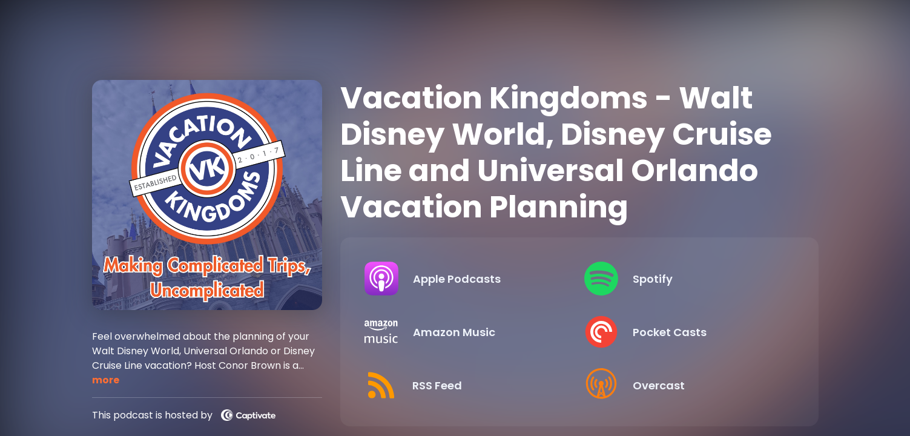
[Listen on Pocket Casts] (684, 332)
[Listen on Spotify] (684, 278)
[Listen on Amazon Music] (465, 332)
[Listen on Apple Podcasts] (465, 278)
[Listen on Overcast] (684, 385)
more (105, 380)
